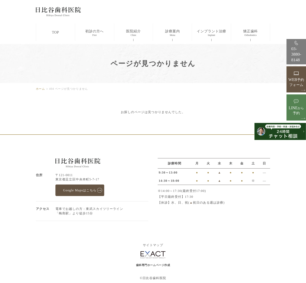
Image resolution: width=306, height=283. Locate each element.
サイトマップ (153, 245)
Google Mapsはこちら (79, 190)
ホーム (40, 88)
